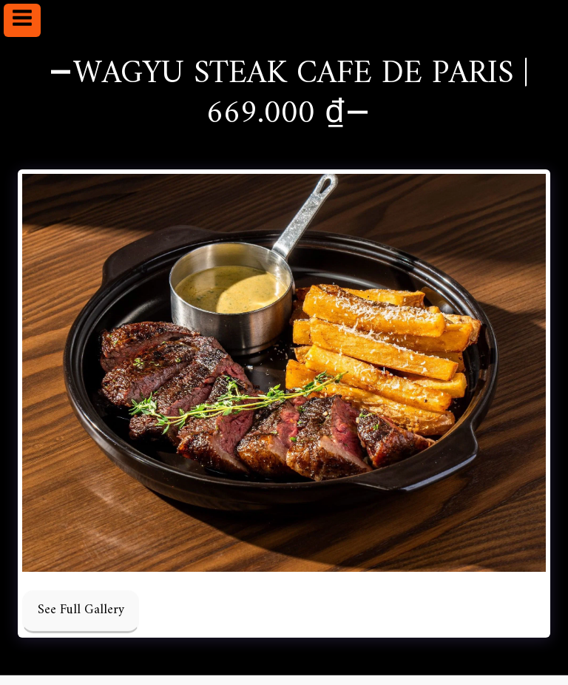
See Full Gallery (81, 609)
